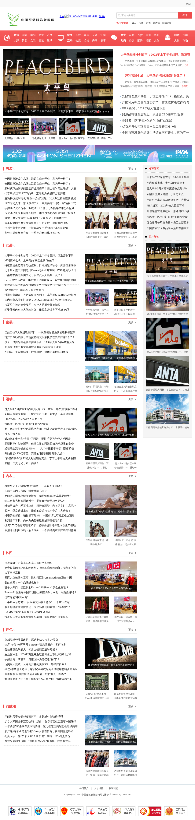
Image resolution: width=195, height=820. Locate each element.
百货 (140, 35)
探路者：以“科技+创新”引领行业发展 (147, 120)
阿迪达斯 (166, 23)
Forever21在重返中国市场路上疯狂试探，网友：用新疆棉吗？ (41, 592)
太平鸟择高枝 (12, 572)
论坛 (86, 40)
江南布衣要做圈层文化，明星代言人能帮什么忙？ (34, 275)
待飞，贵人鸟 (12, 433)
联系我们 (113, 788)
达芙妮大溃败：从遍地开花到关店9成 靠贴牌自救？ (36, 664)
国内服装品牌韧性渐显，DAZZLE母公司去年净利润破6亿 (38, 299)
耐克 (148, 23)
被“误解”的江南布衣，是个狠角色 (24, 290)
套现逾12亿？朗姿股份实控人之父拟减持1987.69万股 (35, 285)
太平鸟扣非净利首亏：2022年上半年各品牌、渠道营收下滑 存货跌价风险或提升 (52, 111)
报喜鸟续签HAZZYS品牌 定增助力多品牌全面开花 (35, 193)
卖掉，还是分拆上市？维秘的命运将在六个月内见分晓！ (38, 510)
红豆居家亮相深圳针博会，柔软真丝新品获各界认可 (35, 500)
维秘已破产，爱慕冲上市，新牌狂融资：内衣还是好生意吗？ (40, 505)
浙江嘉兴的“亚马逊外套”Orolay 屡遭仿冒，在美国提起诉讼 (39, 731)
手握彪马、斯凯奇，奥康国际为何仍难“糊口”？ (32, 659)
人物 (176, 40)
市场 (185, 40)
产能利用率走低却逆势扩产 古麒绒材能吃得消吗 (155, 102)
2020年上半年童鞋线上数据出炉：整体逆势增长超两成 (36, 352)
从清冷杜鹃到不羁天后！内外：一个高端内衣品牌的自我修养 (40, 530)
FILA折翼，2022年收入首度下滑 (143, 108)
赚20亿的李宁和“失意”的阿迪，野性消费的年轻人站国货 (38, 438)
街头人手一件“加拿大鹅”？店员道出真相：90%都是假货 (37, 736)
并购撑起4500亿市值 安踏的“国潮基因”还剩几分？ (35, 453)
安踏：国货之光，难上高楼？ (22, 463)
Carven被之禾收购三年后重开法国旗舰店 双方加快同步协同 (40, 280)
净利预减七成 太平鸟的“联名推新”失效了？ (31, 260)
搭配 (148, 40)
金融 (95, 35)
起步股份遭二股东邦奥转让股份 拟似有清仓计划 (33, 347)
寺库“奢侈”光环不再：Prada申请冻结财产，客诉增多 (35, 644)
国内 (24, 35)
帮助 (188, 3)
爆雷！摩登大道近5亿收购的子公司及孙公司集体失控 (36, 218)
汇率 (103, 35)
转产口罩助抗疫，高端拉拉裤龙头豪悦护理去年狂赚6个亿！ (40, 337)
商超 (156, 35)
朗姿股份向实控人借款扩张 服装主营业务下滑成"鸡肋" (37, 309)
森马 (134, 23)
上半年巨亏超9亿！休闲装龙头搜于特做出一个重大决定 (37, 602)
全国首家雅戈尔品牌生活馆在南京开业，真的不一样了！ (38, 178)
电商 (131, 35)
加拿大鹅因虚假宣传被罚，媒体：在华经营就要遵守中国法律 (40, 721)
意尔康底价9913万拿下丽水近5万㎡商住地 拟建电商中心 (38, 679)
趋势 (131, 40)
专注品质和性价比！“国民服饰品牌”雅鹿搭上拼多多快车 (38, 741)
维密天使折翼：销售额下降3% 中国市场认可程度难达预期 (40, 515)
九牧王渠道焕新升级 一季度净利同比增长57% (32, 232)
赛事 (103, 40)
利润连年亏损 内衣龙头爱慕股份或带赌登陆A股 (33, 520)
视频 (185, 35)
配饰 (140, 40)
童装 (41, 40)
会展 (78, 40)
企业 (41, 35)
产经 (49, 35)
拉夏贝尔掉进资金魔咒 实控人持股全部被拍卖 (32, 304)
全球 (86, 35)
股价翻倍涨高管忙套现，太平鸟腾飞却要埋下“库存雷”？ (38, 607)
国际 (33, 35)
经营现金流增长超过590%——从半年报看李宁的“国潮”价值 (39, 448)
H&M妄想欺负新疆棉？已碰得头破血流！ (29, 612)
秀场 (95, 40)
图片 (176, 35)
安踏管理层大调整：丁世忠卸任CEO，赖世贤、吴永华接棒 (39, 414)
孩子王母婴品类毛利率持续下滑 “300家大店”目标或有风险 (40, 342)
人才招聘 (98, 788)
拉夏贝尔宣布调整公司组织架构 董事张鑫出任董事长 (36, 617)
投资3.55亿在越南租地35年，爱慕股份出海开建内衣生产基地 (40, 525)
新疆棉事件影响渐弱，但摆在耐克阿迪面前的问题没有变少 (39, 443)
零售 (148, 35)
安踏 (141, 23)
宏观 (78, 35)
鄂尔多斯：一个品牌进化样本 (22, 582)
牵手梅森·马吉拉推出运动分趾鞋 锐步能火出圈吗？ (35, 674)
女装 (33, 40)
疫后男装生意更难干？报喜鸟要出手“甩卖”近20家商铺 (36, 228)
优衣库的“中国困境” (16, 597)
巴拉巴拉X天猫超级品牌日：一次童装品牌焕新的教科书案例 (40, 332)
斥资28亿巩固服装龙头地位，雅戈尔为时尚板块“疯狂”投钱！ (40, 213)
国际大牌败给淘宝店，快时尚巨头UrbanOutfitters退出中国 (38, 577)
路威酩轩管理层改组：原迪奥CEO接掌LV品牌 (153, 114)
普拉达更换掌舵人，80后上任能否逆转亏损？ (31, 649)
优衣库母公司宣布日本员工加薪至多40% (149, 126)
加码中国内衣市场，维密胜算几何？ (26, 491)
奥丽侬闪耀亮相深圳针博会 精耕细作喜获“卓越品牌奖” (38, 495)
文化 (156, 40)
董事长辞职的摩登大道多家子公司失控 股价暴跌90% (36, 223)
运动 (49, 40)
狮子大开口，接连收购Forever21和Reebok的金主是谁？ (37, 587)
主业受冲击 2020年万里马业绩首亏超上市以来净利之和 (38, 654)
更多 (131, 168)
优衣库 (156, 23)
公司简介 (84, 788)
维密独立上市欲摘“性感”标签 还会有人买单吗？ (34, 486)
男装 (24, 40)
